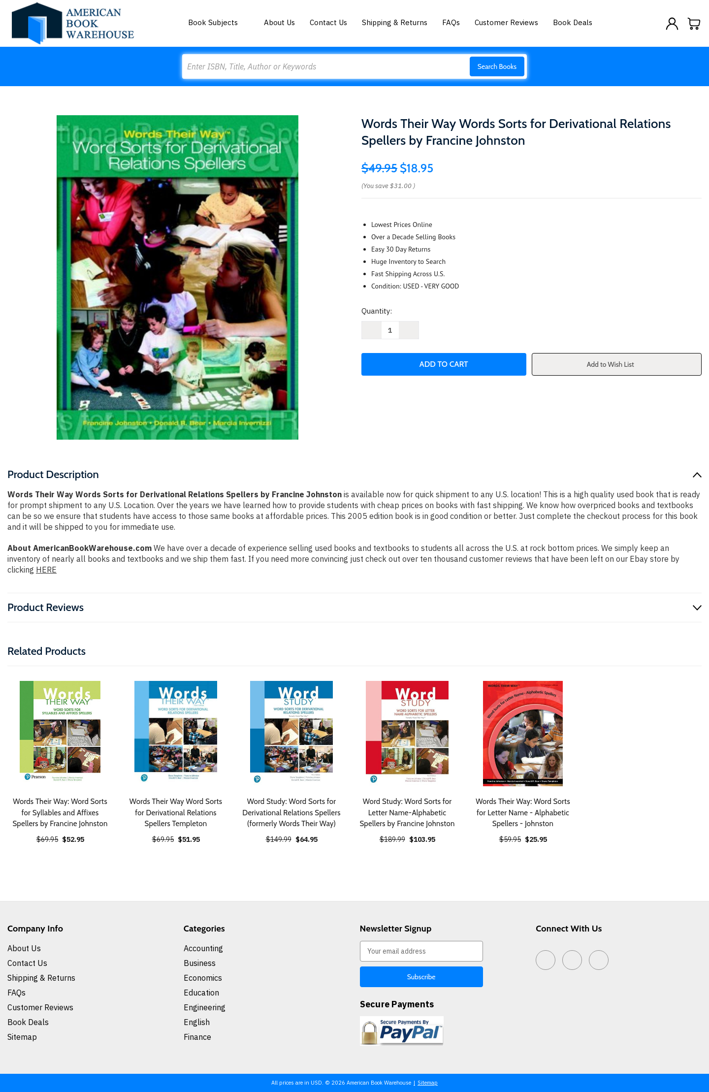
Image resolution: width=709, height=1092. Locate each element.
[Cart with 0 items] (694, 23)
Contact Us (328, 22)
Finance (197, 1037)
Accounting (203, 948)
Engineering (205, 1007)
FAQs (451, 22)
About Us (279, 22)
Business (200, 963)
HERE (46, 570)
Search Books (497, 66)
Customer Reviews (506, 22)
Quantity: (376, 311)
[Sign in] (672, 23)
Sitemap (22, 1037)
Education (201, 992)
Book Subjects (218, 22)
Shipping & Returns (394, 22)
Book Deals (572, 22)
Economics (203, 978)
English (197, 1022)
